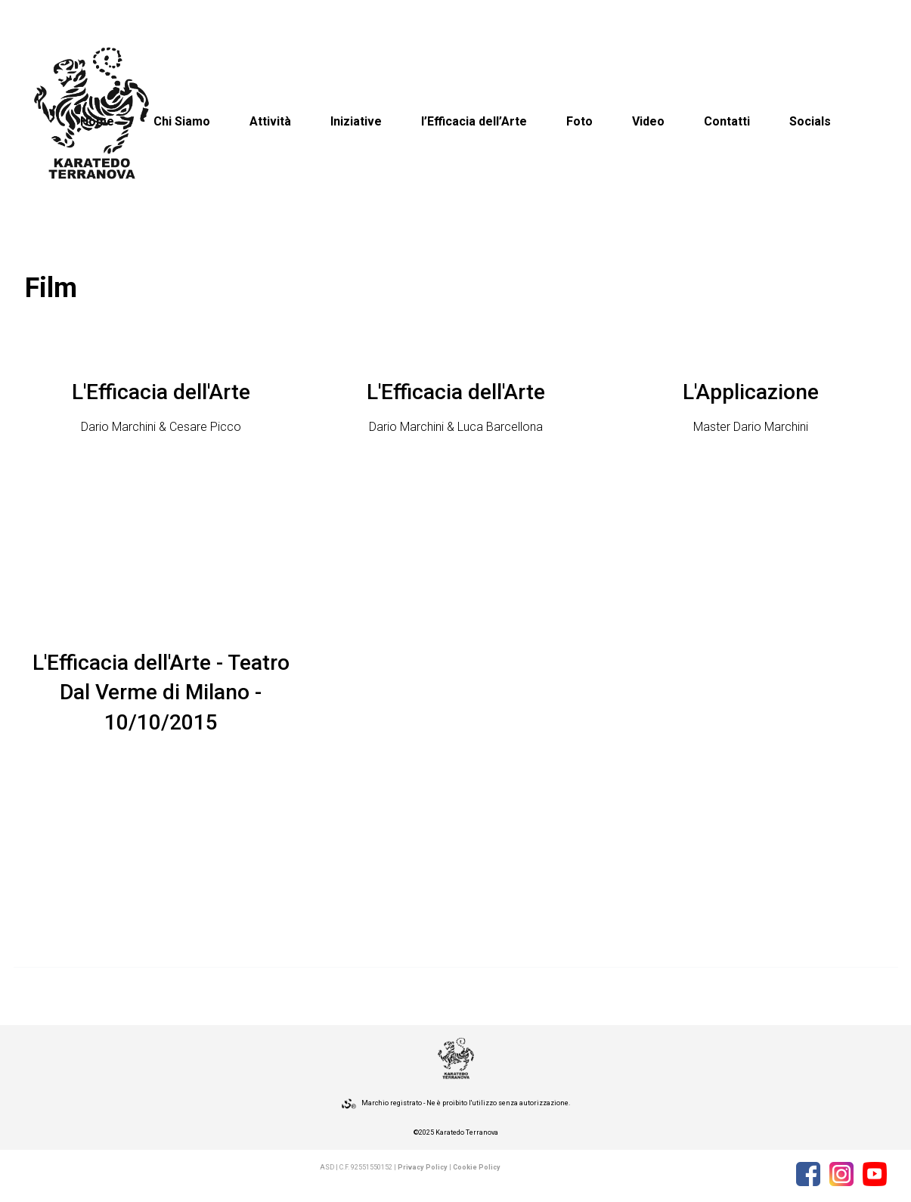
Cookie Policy (476, 1167)
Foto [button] (579, 121)
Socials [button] (810, 121)
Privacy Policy (423, 1167)
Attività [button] (270, 121)
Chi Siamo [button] (181, 121)
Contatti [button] (727, 121)
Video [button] (648, 121)
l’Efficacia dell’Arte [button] (474, 121)
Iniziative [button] (356, 121)
